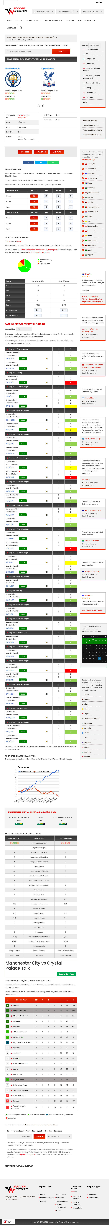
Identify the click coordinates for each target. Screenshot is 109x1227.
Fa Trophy (88, 97)
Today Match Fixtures (91, 125)
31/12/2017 (9, 562)
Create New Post (66, 974)
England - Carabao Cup (17, 633)
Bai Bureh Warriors (91, 541)
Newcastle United (19, 1064)
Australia (86, 742)
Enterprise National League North (91, 77)
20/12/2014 (10, 680)
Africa (85, 694)
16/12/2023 (10, 430)
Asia (84, 738)
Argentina (87, 723)
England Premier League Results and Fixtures (41, 1125)
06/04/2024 (10, 420)
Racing (86, 480)
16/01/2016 (9, 628)
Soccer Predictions (47, 1198)
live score (20, 747)
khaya (87, 183)
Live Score (60, 1198)
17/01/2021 (9, 501)
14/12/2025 (10, 368)
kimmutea (88, 188)
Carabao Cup (89, 92)
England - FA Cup (14, 373)
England (34, 37)
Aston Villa (16, 1021)
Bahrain (86, 757)
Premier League (90, 49)
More (85, 102)
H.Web (87, 216)
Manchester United (19, 1016)
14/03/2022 (10, 467)
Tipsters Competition (53, 21)
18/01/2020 (10, 515)
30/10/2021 (10, 477)
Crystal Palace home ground (38, 252)
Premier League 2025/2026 (47, 37)
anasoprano (89, 240)
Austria (86, 747)
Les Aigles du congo (91, 439)
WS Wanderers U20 (91, 571)
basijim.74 (88, 173)
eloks (86, 221)
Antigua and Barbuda (91, 718)
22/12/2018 (10, 548)
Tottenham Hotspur (19, 1090)
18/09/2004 (10, 741)
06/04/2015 (10, 670)
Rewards (63, 2)
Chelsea (16, 1053)
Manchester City (12, 68)
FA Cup (87, 88)
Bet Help (43, 1201)
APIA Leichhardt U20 (91, 510)
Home (9, 21)
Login (87, 2)
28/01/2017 (10, 600)
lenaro (87, 236)
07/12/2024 (10, 406)
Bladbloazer (89, 245)
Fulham (15, 1058)
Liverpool (15, 1026)
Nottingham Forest (19, 1085)
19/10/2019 (9, 525)
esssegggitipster (91, 207)
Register (99, 2)
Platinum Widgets (33, 21)
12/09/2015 (10, 656)
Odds (23, 359)
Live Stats (57, 152)
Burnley (15, 1101)
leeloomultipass (90, 231)
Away (19, 241)
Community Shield (91, 83)
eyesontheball (90, 212)
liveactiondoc (90, 226)
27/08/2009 (10, 718)
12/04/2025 (10, 396)
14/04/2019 (10, 539)
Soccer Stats (61, 1194)
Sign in (84, 335)
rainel (87, 250)
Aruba (85, 733)
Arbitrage (11, 28)
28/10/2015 (10, 642)
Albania (86, 699)
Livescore (70, 21)
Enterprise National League (91, 69)
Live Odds (25, 152)
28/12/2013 (10, 704)
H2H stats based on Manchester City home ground (40, 250)
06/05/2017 (10, 586)
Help (79, 21)
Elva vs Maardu (90, 398)
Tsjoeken (88, 202)
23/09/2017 (10, 572)
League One (89, 59)
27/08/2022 (10, 453)
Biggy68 (87, 255)
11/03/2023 (10, 444)
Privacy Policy (78, 1208)
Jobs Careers (93, 1198)
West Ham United (18, 1096)
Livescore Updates (90, 120)
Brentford (15, 1048)
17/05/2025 (10, 382)
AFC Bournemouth (19, 1032)
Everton (15, 1069)
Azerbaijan (87, 752)
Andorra (86, 709)
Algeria (85, 704)
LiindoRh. (86, 274)
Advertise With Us (38, 2)
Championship (90, 54)
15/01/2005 (10, 732)
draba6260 (89, 169)
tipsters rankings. (88, 159)
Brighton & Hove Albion (21, 1042)
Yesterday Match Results (92, 130)
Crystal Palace (47, 68)
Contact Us (52, 2)
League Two (89, 63)
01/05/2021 (10, 491)
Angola (86, 714)
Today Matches (62, 1201)
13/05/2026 (10, 359)
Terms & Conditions (77, 1203)
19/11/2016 (9, 614)
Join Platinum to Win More (92, 610)
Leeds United (17, 1074)
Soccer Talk (90, 21)
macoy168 (88, 164)
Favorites (41, 152)
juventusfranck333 (91, 193)
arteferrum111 (89, 178)
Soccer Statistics (24, 37)
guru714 (87, 197)
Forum (58, 1210)
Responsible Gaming (77, 1197)
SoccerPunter (11, 37)
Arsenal (15, 1005)
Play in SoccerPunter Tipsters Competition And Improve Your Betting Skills (92, 299)
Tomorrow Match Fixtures (92, 135)
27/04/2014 (10, 694)
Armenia (86, 728)
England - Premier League (18, 349)
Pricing (19, 21)
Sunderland (17, 1037)
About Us (25, 2)
